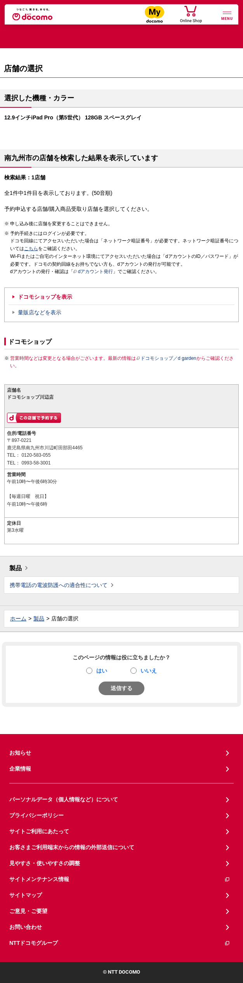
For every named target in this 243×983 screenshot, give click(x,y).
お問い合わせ (25, 927)
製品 (15, 568)
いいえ (149, 671)
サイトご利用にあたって (39, 831)
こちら (31, 248)
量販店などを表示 (39, 312)
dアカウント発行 (93, 272)
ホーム (18, 618)
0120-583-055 (35, 455)
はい (101, 671)
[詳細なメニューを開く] (227, 15)
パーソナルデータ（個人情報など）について (63, 799)
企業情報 (20, 769)
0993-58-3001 (35, 463)
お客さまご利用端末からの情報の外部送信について (71, 847)
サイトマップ (25, 895)
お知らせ (20, 753)
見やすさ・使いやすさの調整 (44, 863)
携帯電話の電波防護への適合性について (59, 585)
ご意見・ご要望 (28, 911)
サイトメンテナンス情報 (119, 879)
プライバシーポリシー (36, 815)
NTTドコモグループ (119, 943)
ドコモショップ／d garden (166, 358)
